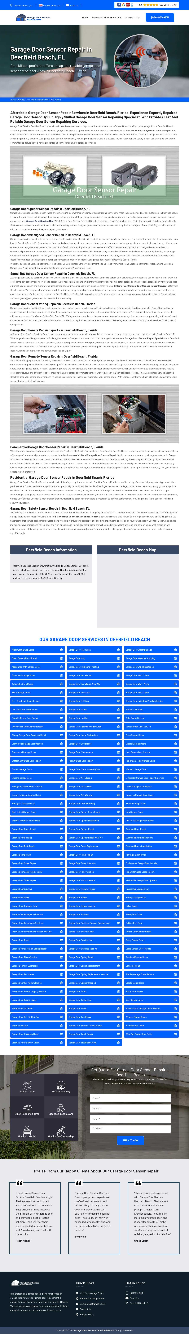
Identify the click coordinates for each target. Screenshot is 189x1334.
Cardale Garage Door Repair (25, 718)
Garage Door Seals (20, 897)
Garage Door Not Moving (80, 786)
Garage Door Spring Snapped (82, 983)
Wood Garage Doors (135, 1025)
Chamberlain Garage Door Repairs (27, 727)
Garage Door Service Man (80, 940)
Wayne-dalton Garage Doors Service (143, 1008)
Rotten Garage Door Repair (138, 932)
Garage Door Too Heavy (80, 1017)
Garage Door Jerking (78, 718)
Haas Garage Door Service (138, 752)
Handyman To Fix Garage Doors (140, 761)
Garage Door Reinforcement (82, 880)
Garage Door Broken (21, 855)
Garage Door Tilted (78, 1008)
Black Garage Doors (21, 692)
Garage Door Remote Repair (82, 889)
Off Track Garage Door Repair (140, 820)
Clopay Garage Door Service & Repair (29, 735)
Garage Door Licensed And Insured (85, 727)
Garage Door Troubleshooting (82, 1043)
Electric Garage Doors (22, 778)
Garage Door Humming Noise (25, 1034)
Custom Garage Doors (22, 769)
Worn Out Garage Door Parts (139, 1034)
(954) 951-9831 (160, 17)
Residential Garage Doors (138, 889)
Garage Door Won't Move (137, 684)
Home (85, 17)
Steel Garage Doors (135, 983)
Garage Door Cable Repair (24, 863)
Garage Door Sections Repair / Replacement (89, 923)
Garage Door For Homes (23, 974)
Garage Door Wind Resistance (140, 667)
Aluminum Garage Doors (23, 650)
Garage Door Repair (78, 897)
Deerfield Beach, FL (23, 5)
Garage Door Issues (78, 709)
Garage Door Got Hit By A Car (25, 1017)
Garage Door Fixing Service (24, 957)
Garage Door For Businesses (25, 966)
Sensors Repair (133, 966)
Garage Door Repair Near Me (82, 906)
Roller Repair (132, 906)
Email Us (74, 5)
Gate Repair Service (135, 718)
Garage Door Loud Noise (80, 744)
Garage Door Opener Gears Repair (84, 812)
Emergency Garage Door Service (27, 786)
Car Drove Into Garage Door (25, 709)
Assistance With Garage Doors (26, 667)
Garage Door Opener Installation (84, 820)
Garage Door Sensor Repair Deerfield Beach (39, 100)
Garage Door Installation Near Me (84, 684)
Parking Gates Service (136, 855)
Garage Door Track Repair (81, 1034)
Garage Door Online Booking (82, 803)
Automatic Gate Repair (22, 684)
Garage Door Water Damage (139, 650)
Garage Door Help (77, 658)
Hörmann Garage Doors (137, 769)
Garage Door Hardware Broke (25, 1043)
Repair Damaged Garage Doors (140, 872)
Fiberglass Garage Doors (23, 803)
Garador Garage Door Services (26, 820)
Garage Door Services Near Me (83, 949)
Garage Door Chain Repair (24, 880)
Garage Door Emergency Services (27, 923)
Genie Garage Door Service (138, 727)
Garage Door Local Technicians (83, 735)
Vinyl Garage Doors (134, 1000)
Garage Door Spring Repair (81, 957)
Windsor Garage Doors (136, 1017)
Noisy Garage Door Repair (81, 761)
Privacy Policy (87, 1314)
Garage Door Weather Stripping (140, 658)
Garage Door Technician (80, 1000)
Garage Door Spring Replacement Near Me (88, 974)
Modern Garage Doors (136, 803)
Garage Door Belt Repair (23, 846)
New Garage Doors (134, 812)
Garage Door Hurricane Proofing (84, 667)
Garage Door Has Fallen (80, 650)
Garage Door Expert (21, 940)
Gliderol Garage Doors (136, 744)
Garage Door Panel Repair (81, 855)
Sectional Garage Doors (137, 957)
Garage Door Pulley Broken (81, 872)
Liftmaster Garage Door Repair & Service (145, 778)
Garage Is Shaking (134, 709)
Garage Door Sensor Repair (81, 932)
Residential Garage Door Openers (141, 880)
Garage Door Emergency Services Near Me (32, 932)
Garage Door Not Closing (80, 778)
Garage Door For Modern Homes (27, 983)
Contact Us (132, 17)
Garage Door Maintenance (81, 752)
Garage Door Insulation (79, 692)
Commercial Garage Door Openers (27, 744)
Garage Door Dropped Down (25, 906)
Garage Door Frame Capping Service (29, 991)
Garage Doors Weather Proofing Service (144, 701)
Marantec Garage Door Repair (140, 795)
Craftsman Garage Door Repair (26, 761)
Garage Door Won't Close (137, 675)
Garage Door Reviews (79, 914)
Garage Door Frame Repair (24, 1000)
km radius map (138, 590)
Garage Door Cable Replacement (27, 872)
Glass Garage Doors (135, 735)
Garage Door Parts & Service (82, 863)
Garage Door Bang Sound (24, 829)
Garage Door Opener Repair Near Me (86, 838)
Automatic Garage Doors (23, 675)
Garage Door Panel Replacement (84, 846)
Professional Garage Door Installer (142, 863)
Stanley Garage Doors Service (140, 974)
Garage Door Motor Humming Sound (85, 769)
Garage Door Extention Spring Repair (29, 949)
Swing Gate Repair (134, 991)
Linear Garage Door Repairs (139, 786)
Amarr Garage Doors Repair (24, 658)
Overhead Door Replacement (139, 838)
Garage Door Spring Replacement (84, 966)
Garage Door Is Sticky (79, 701)
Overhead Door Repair (136, 829)
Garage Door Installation (80, 675)
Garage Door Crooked (22, 889)
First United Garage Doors (24, 812)
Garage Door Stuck (78, 991)
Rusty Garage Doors (135, 940)
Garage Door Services (106, 17)
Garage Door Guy (20, 1025)
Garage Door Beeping (22, 838)
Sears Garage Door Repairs (138, 949)
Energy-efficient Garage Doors (26, 795)
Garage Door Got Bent (22, 1008)
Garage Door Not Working (80, 795)
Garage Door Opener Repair (81, 829)
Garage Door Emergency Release (27, 914)
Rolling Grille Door (134, 914)
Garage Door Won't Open (137, 692)
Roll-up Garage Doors (136, 897)
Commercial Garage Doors (24, 752)
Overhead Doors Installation (139, 846)
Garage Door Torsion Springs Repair (85, 1025)
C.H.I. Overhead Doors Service (26, 701)
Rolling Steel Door (134, 923)
